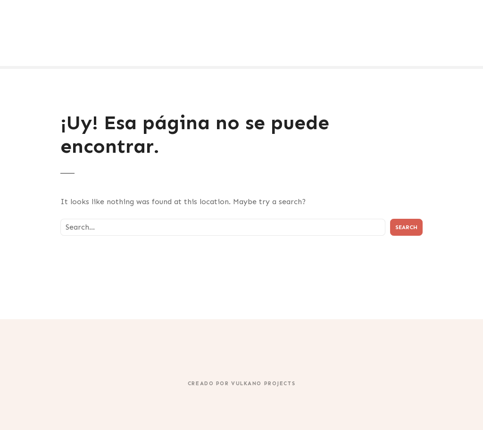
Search (406, 227)
